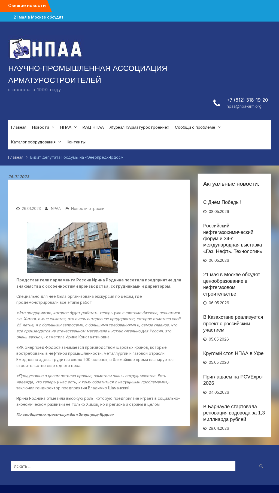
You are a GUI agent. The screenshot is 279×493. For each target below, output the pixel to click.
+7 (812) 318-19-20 (247, 100)
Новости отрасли (87, 208)
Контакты (76, 142)
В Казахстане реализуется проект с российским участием (233, 323)
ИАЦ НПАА (93, 127)
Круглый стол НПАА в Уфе (233, 353)
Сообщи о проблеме (195, 127)
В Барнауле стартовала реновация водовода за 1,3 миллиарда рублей (234, 413)
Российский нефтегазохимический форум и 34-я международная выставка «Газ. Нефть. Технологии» (232, 238)
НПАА (65, 127)
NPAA (56, 208)
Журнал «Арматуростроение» (139, 127)
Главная (18, 127)
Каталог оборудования (33, 142)
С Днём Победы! (222, 202)
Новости (40, 127)
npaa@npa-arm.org (244, 106)
